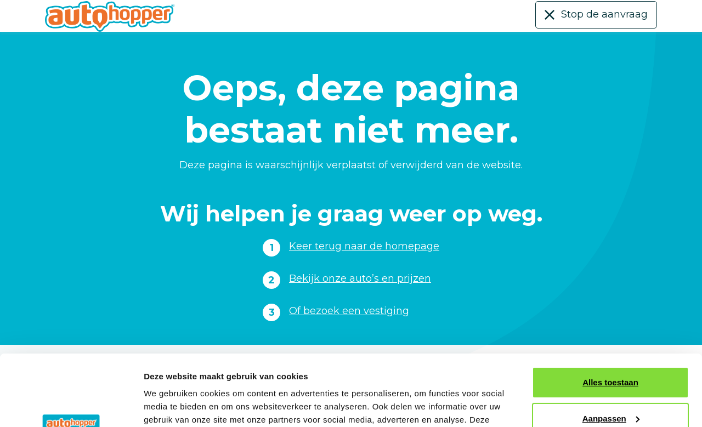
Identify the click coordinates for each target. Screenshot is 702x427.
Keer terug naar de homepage (364, 246)
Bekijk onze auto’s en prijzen (360, 278)
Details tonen (170, 405)
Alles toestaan (610, 311)
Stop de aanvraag (604, 14)
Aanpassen (610, 347)
